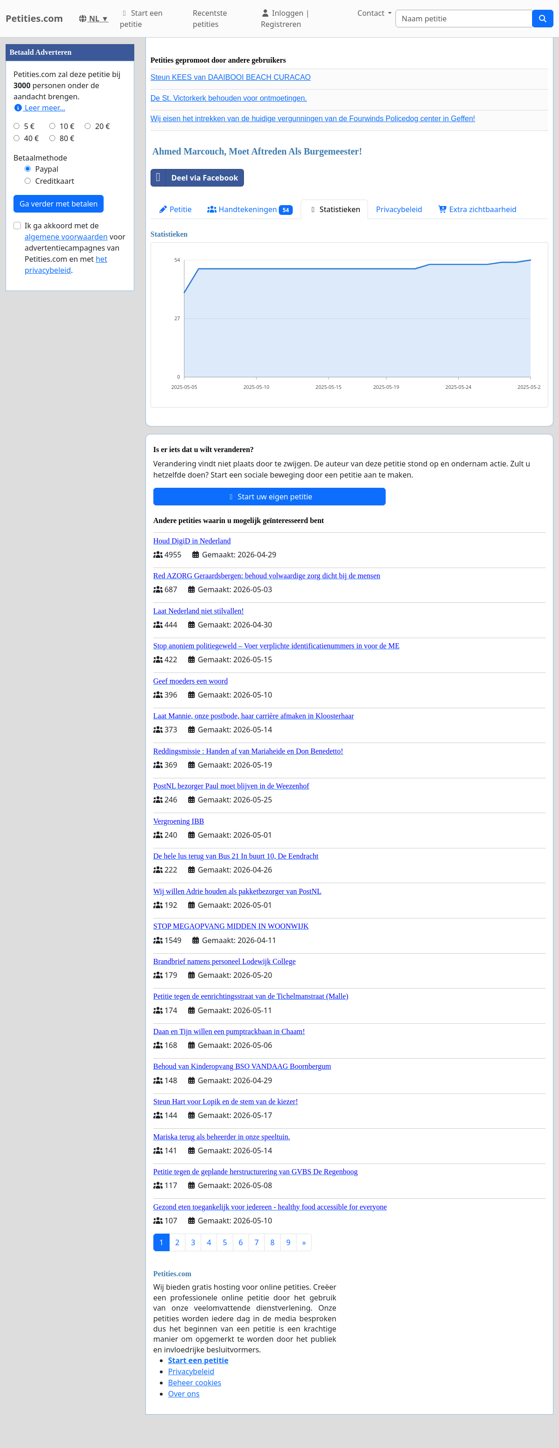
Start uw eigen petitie (269, 496)
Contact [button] (371, 13)
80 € (66, 138)
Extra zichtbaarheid (477, 209)
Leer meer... (39, 108)
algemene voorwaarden (66, 237)
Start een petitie (141, 18)
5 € (29, 126)
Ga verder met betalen (59, 204)
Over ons (184, 1394)
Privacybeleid (399, 209)
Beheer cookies (195, 1382)
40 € (31, 138)
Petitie (175, 209)
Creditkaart (54, 181)
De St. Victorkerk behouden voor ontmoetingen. (229, 98)
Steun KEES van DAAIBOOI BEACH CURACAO (231, 77)
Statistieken (335, 209)
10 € (66, 126)
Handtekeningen (249, 209)
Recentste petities (210, 18)
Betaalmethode (40, 158)
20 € (102, 126)
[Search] (464, 18)
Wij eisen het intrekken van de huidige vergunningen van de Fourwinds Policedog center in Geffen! (313, 119)
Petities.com (34, 18)
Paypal (47, 169)
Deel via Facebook (194, 177)
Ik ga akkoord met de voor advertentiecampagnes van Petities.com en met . (75, 247)
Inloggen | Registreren (285, 18)
